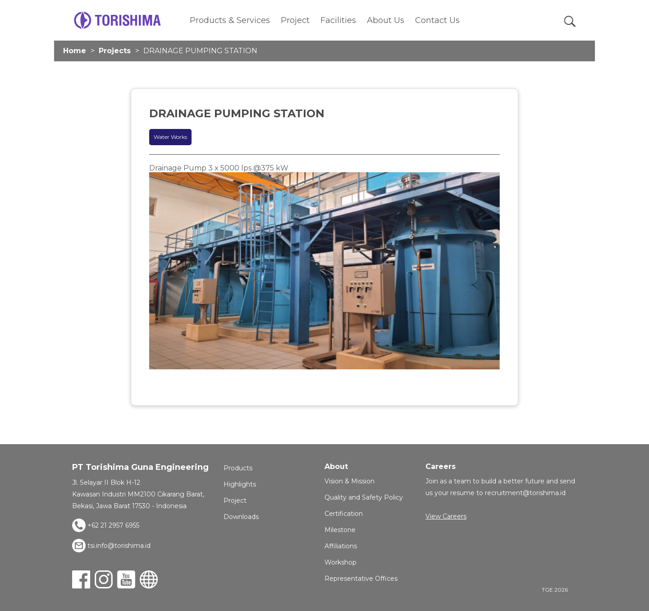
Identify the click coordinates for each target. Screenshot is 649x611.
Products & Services (230, 20)
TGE (117, 20)
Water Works (170, 136)
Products (238, 468)
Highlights (240, 484)
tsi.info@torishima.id (119, 546)
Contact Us (437, 20)
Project (295, 20)
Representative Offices (361, 578)
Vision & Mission (349, 481)
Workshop (340, 562)
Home (74, 50)
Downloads (241, 517)
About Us (385, 20)
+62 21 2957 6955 (113, 525)
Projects (115, 50)
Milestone (340, 530)
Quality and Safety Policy (363, 497)
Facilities (338, 20)
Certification (343, 514)
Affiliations (340, 546)
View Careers (445, 516)
